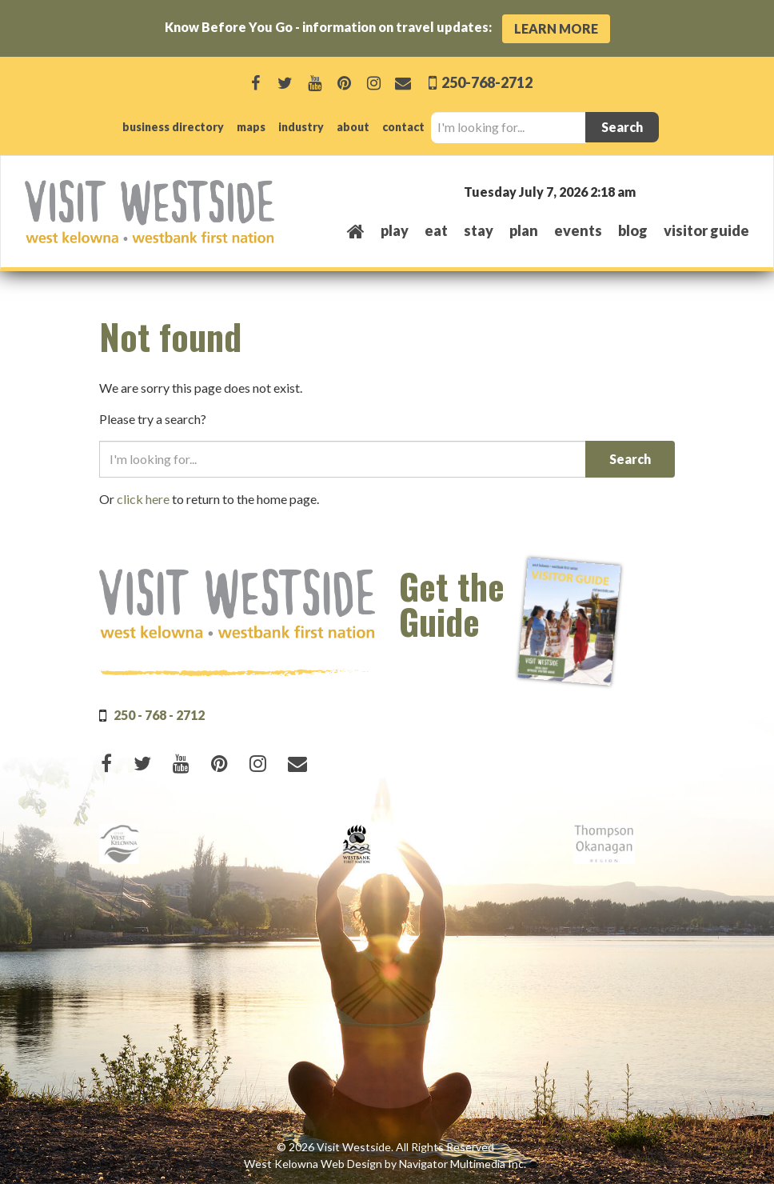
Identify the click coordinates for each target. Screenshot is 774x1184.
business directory (173, 127)
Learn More (556, 28)
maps (251, 127)
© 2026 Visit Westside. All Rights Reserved (385, 1147)
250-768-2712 (486, 82)
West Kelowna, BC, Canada (652, 191)
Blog (633, 230)
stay (478, 230)
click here (143, 498)
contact (403, 127)
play (395, 230)
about (353, 127)
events (578, 230)
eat (436, 230)
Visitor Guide (706, 230)
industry (301, 127)
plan (523, 230)
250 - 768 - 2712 (159, 714)
